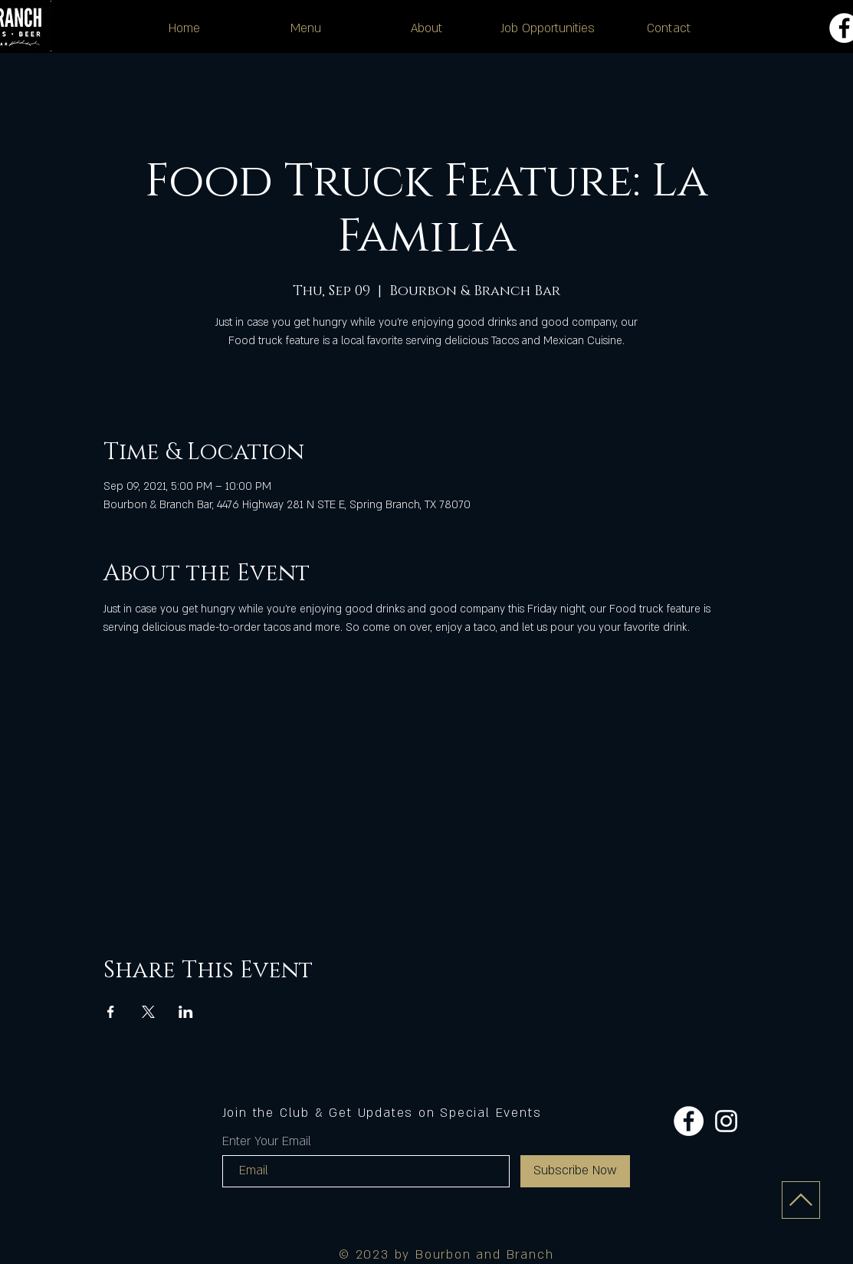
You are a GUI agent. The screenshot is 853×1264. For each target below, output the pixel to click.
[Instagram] (726, 1121)
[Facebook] (689, 1121)
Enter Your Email (266, 1141)
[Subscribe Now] (575, 1171)
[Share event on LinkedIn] (186, 1012)
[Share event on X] (148, 1012)
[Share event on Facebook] (110, 1012)
